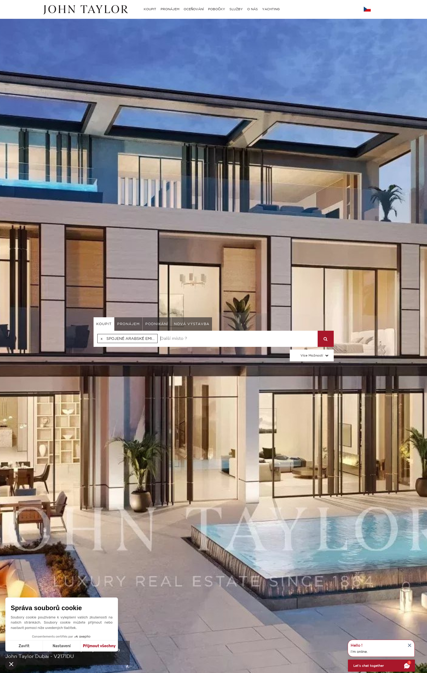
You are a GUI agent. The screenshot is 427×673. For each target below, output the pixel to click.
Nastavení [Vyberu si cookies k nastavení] (61, 646)
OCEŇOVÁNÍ (194, 9)
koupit (104, 324)
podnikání (156, 324)
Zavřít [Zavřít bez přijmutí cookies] (24, 646)
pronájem (128, 324)
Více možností (311, 355)
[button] (11, 663)
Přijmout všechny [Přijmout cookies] (99, 646)
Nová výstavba (191, 324)
